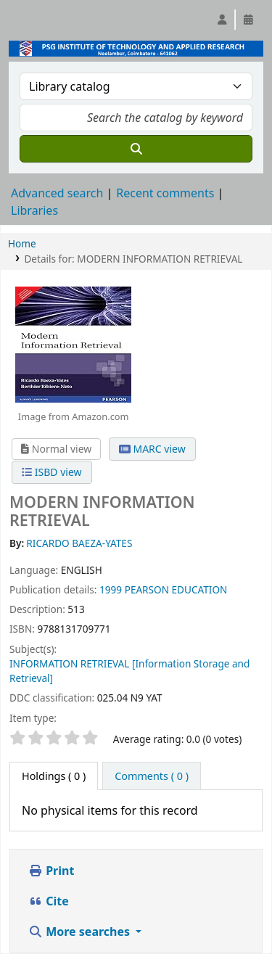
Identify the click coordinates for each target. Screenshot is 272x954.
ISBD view (51, 472)
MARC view (152, 449)
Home (22, 243)
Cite (48, 901)
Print (51, 871)
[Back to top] (228, 909)
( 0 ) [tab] (54, 776)
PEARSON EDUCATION (176, 589)
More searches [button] (80, 931)
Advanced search (57, 193)
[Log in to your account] (222, 19)
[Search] (136, 149)
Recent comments (165, 193)
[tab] (151, 776)
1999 (110, 589)
